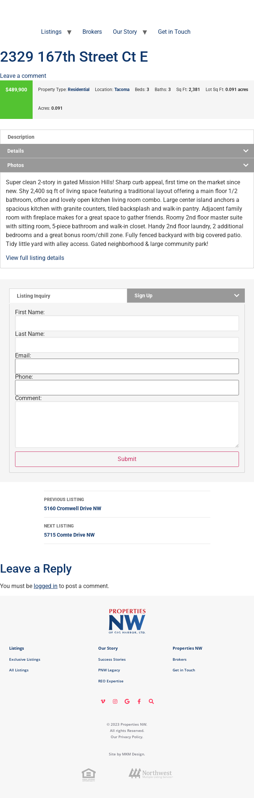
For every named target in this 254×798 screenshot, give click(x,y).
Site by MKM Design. (127, 754)
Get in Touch (174, 31)
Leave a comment (23, 75)
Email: (23, 356)
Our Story (125, 31)
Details (15, 151)
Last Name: (30, 334)
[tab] (127, 137)
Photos (15, 165)
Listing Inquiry (33, 296)
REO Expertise (111, 680)
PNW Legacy (109, 669)
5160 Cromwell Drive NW (127, 503)
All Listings (19, 669)
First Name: (30, 312)
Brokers (92, 31)
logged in (46, 586)
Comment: (28, 398)
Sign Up (143, 295)
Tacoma (121, 89)
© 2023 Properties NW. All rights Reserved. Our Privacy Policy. (127, 730)
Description (21, 137)
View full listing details (35, 257)
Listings (51, 31)
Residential (78, 89)
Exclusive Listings (24, 659)
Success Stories (112, 659)
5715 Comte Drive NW (127, 530)
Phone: (24, 377)
